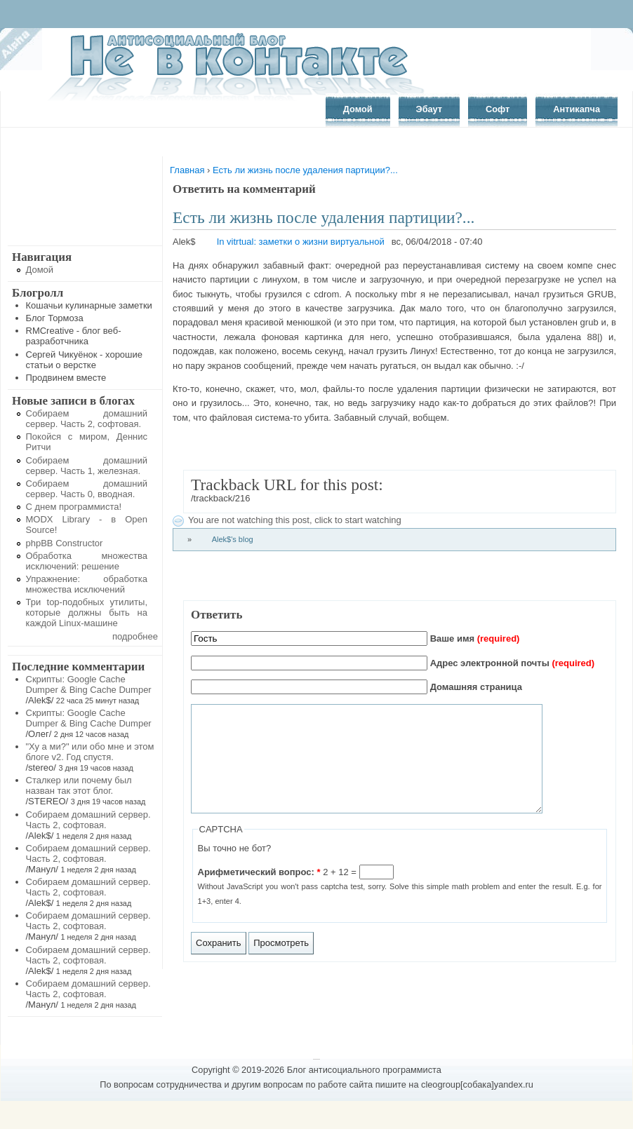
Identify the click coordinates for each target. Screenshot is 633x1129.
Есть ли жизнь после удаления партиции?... (305, 170)
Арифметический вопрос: (259, 893)
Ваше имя (475, 638)
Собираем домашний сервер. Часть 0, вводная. (87, 488)
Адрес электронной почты (512, 663)
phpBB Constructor (64, 543)
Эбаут (429, 109)
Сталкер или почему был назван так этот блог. (79, 785)
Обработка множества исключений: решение (87, 561)
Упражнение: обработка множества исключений (87, 584)
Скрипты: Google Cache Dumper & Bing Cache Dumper (89, 684)
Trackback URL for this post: (287, 485)
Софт (497, 109)
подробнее (135, 636)
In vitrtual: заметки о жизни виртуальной (301, 241)
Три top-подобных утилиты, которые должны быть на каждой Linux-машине (87, 612)
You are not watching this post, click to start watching (294, 520)
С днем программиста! (74, 506)
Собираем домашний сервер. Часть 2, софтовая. (87, 418)
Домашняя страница (476, 687)
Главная (187, 170)
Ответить (216, 614)
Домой (358, 109)
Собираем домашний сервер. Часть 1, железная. (87, 465)
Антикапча (576, 109)
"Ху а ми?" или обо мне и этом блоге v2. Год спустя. (90, 751)
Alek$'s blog (232, 539)
